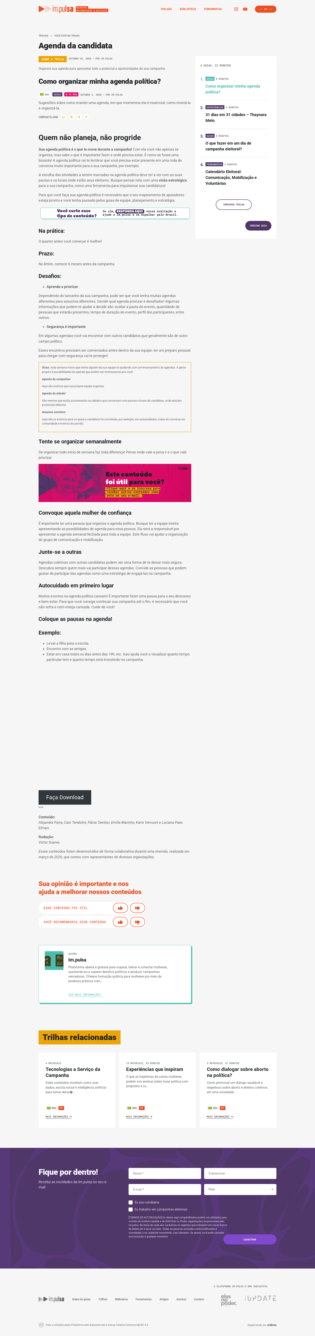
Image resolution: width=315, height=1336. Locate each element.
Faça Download (65, 797)
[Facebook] (79, 117)
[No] (137, 908)
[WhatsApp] (64, 117)
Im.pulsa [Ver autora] (106, 58)
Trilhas (43, 35)
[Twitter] (71, 117)
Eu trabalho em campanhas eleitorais (161, 1209)
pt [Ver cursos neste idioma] (61, 1107)
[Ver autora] (54, 960)
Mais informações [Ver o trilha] (59, 1116)
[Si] (120, 908)
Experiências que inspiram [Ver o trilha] (154, 1069)
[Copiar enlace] (86, 116)
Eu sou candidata (147, 1202)
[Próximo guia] (258, 226)
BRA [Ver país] (51, 1107)
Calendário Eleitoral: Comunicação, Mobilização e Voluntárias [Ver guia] (231, 177)
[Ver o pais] (44, 94)
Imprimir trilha (233, 204)
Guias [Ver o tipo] (57, 94)
